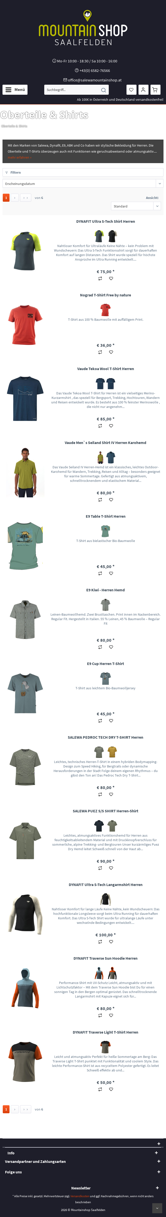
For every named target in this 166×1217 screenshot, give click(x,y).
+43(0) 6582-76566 (95, 70)
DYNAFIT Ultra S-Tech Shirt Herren (105, 221)
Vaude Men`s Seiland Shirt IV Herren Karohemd (105, 442)
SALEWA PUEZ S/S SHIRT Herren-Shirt (105, 810)
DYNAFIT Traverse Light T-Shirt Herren (105, 1032)
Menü (15, 89)
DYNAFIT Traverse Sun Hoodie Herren (106, 958)
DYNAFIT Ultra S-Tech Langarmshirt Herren (105, 884)
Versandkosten (80, 1196)
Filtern (13, 172)
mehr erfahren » (20, 157)
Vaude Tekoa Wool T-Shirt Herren (105, 368)
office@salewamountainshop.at (95, 79)
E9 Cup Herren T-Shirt (105, 663)
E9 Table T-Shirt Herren (106, 516)
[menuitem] (15, 90)
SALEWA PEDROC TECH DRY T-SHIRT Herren (105, 737)
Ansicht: (152, 197)
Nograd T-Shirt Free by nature (105, 294)
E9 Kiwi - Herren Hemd (105, 589)
